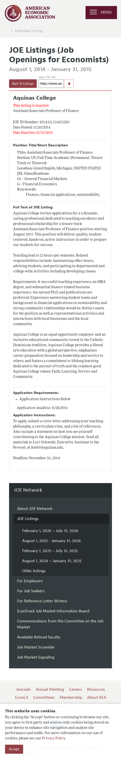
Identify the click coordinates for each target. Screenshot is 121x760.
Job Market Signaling (35, 657)
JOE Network (28, 490)
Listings (27, 518)
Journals (23, 689)
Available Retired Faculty (38, 637)
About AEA (96, 697)
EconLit (21, 697)
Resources (96, 689)
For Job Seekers (31, 591)
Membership (71, 697)
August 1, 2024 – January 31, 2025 (52, 560)
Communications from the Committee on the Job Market (60, 624)
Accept (14, 749)
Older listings (34, 570)
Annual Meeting (50, 689)
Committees (44, 697)
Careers (75, 689)
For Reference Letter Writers (42, 601)
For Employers (30, 580)
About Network (34, 508)
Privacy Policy (53, 738)
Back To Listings (22, 84)
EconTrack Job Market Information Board (53, 611)
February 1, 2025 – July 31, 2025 (50, 550)
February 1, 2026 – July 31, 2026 (50, 530)
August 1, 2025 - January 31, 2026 (51, 540)
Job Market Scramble (35, 647)
